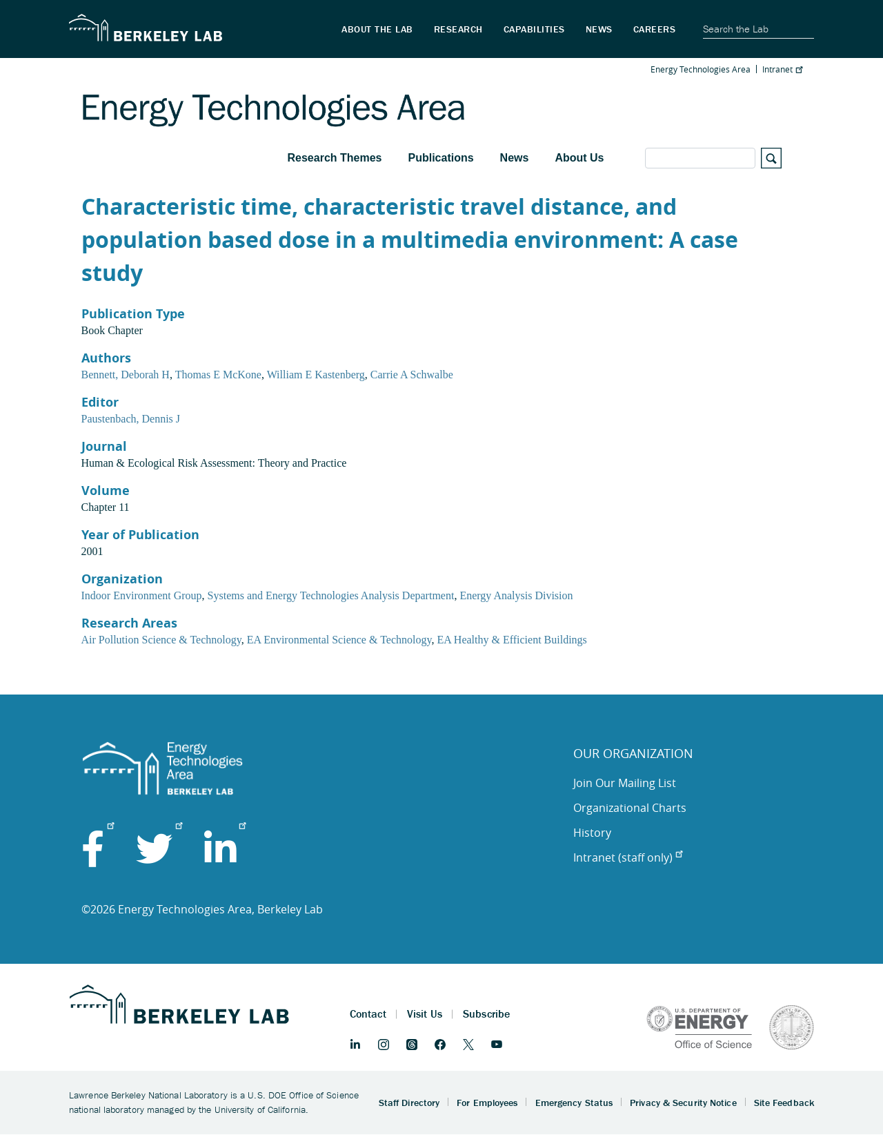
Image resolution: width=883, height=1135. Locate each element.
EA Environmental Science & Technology (339, 640)
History (592, 832)
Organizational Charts (629, 807)
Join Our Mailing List (624, 782)
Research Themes (335, 158)
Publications (440, 158)
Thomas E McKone (218, 374)
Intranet (782, 69)
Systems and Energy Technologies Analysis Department (331, 595)
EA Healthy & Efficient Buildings (511, 640)
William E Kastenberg (316, 374)
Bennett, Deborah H (125, 374)
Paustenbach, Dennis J (131, 419)
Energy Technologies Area (701, 69)
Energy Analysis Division (516, 595)
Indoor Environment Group (141, 595)
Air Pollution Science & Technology (161, 640)
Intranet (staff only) (627, 857)
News (514, 158)
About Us (579, 158)
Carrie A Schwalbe (411, 374)
